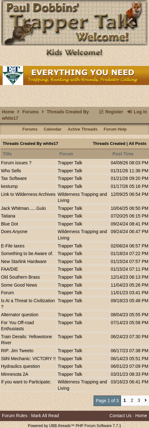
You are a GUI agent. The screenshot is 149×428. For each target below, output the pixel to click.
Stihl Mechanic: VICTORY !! (28, 358)
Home (8, 111)
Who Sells (11, 170)
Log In (137, 111)
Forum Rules (14, 415)
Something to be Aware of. (27, 253)
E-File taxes (13, 245)
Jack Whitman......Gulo (23, 208)
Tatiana (8, 215)
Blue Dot (9, 223)
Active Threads (82, 129)
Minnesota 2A (14, 374)
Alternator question (20, 314)
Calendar (52, 129)
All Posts (137, 143)
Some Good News (19, 285)
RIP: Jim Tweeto (17, 350)
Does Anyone (14, 231)
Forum (7, 292)
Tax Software (14, 178)
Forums (30, 111)
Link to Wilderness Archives (28, 194)
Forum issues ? (16, 162)
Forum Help (115, 129)
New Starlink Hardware (23, 261)
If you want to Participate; (26, 381)
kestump (9, 186)
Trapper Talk (70, 162)
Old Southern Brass (20, 277)
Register (110, 111)
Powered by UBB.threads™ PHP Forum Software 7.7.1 (74, 426)
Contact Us (120, 415)
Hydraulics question (20, 366)
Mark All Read (45, 415)
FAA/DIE (9, 269)
